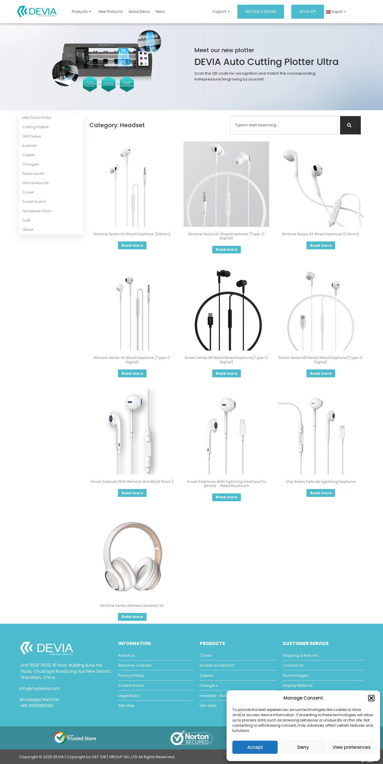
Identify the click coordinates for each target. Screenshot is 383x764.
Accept (255, 747)
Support (221, 11)
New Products (111, 11)
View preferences (351, 747)
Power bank (33, 173)
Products (81, 11)
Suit (26, 220)
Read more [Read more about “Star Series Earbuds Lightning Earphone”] (321, 492)
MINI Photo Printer (36, 117)
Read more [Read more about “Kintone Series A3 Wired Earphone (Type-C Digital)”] (132, 373)
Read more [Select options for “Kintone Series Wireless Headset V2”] (132, 616)
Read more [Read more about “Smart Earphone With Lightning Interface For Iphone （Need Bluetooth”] (226, 497)
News (160, 11)
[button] (371, 698)
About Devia (139, 11)
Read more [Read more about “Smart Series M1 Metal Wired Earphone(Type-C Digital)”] (226, 373)
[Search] (350, 125)
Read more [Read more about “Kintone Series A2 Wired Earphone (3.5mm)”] (132, 245)
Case (28, 192)
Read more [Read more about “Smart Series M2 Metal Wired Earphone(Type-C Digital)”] (321, 373)
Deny (303, 747)
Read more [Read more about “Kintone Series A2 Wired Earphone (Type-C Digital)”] (226, 249)
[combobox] (284, 125)
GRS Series (31, 136)
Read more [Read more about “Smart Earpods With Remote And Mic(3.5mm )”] (132, 492)
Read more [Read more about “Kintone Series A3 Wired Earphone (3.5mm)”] (321, 245)
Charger (30, 164)
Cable (28, 155)
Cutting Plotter (35, 127)
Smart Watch (34, 201)
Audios (29, 145)
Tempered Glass (37, 210)
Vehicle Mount (35, 183)
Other (27, 229)
